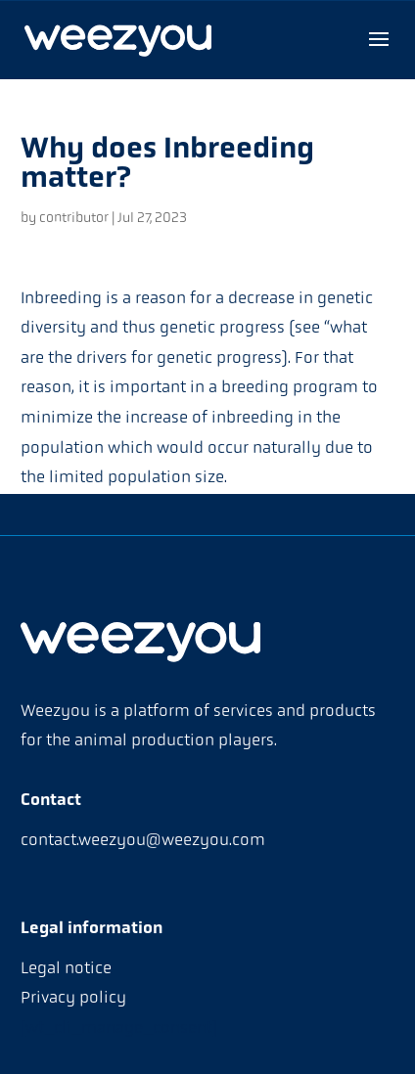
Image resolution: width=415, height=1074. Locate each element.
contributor (74, 218)
